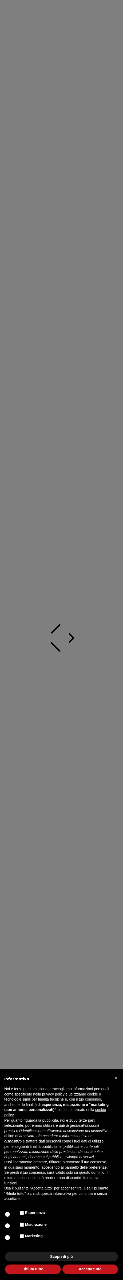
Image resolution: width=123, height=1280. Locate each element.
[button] (116, 1078)
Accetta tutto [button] (90, 1269)
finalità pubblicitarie (46, 1146)
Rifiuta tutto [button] (32, 1269)
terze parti (87, 1120)
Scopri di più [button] (61, 1256)
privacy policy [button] (53, 1094)
